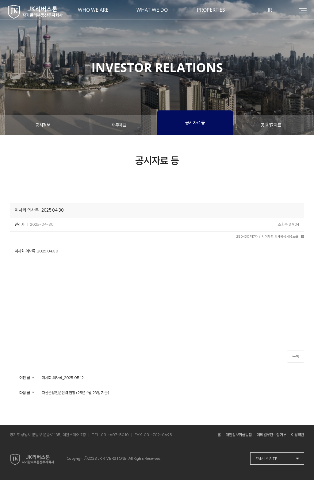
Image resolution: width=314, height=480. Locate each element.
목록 (295, 356)
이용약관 (297, 434)
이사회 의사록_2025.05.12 (62, 377)
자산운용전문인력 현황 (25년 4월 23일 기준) (75, 392)
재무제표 (119, 125)
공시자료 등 (195, 122)
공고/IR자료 (271, 125)
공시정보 (43, 125)
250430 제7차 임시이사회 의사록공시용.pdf (267, 236)
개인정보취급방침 (239, 434)
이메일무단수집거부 (271, 434)
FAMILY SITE (266, 458)
